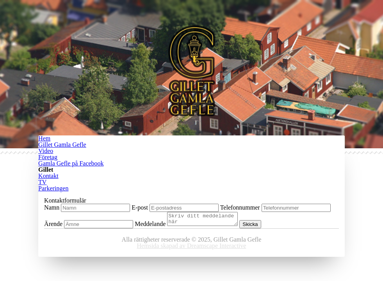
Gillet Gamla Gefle (62, 144)
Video (45, 151)
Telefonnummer (240, 207)
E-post (140, 207)
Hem (44, 138)
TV (42, 182)
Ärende (53, 226)
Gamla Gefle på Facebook (70, 163)
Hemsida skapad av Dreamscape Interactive (191, 248)
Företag (47, 157)
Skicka (257, 226)
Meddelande (150, 226)
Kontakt (48, 176)
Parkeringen (53, 188)
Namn (51, 207)
